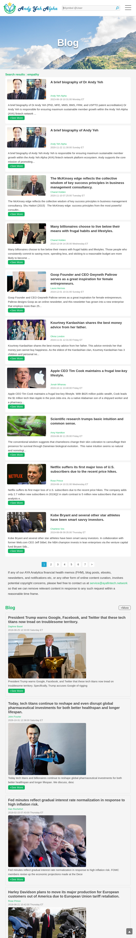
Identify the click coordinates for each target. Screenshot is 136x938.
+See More (16, 117)
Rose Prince (56, 480)
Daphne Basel (15, 626)
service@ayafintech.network (109, 583)
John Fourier (14, 716)
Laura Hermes (57, 288)
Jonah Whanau (58, 384)
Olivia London (57, 336)
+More (125, 607)
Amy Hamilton (57, 432)
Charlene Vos (57, 529)
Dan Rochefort (15, 809)
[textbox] (91, 8)
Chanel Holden (58, 192)
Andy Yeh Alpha (58, 95)
